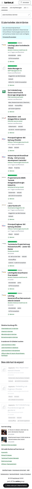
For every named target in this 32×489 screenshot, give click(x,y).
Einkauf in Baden (6, 455)
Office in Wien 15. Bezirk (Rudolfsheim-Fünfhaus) (13, 354)
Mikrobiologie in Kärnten (9, 334)
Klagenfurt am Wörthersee (16, 76)
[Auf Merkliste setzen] (11, 62)
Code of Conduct (25, 474)
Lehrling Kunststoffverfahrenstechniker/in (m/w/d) (19, 298)
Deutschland (20, 378)
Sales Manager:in (15, 68)
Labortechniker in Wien (8, 345)
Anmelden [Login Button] (25, 3)
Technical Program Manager (10, 458)
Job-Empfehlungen (16, 7)
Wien (9, 102)
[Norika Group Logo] (15, 482)
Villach (10, 147)
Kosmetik (4, 452)
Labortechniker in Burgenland (10, 350)
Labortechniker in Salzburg (9, 347)
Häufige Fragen (7, 470)
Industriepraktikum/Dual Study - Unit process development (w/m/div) (18, 158)
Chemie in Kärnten (7, 331)
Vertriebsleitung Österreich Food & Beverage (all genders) (17, 92)
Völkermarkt (12, 126)
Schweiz (26, 378)
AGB (28, 470)
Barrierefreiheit (14, 474)
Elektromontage (6, 461)
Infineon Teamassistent (8, 464)
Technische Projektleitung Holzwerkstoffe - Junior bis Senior (19, 246)
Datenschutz (5, 474)
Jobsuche (4, 7)
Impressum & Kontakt (19, 470)
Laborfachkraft (14, 206)
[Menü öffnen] (2, 3)
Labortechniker (9, 22)
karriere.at (20, 449)
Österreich (11, 192)
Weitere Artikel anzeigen (9, 445)
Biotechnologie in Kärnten (9, 337)
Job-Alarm (27, 7)
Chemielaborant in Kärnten (9, 328)
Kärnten (25, 22)
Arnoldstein (12, 55)
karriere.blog (6, 427)
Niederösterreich (17, 102)
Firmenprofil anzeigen (9, 37)
